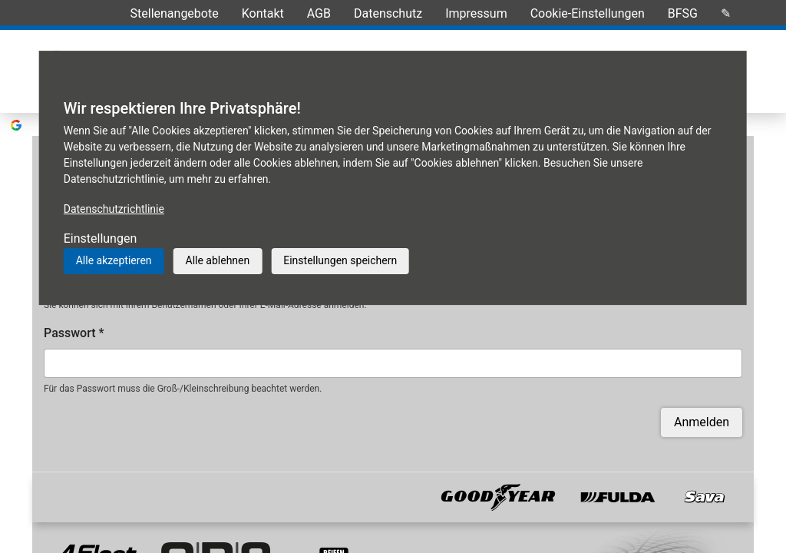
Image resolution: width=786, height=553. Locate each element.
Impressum (476, 13)
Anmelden (701, 399)
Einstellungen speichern (340, 260)
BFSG (683, 13)
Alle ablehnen (218, 260)
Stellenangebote (174, 13)
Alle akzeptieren (114, 260)
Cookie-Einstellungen (587, 13)
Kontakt (263, 13)
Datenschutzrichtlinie (114, 209)
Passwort (74, 310)
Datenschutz (388, 13)
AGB (319, 13)
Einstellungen (100, 238)
